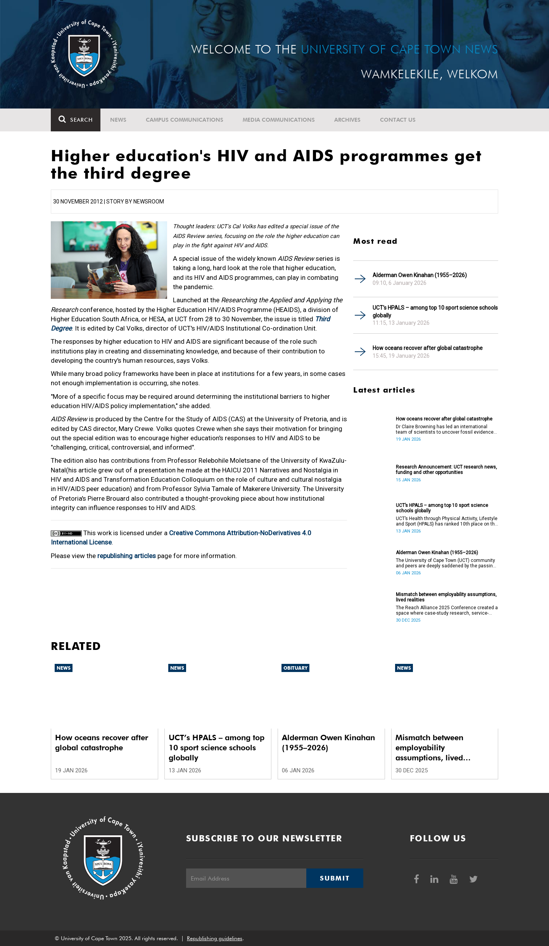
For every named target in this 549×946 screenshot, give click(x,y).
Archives (347, 120)
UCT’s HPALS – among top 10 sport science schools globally (435, 312)
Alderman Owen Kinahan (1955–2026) (420, 275)
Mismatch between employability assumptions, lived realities (446, 597)
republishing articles (126, 556)
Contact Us (398, 120)
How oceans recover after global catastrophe (428, 348)
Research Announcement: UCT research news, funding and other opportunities (446, 469)
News (118, 120)
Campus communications (184, 120)
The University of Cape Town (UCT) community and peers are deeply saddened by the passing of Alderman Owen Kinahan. (445, 563)
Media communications (279, 120)
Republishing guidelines (214, 938)
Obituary (295, 668)
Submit (334, 878)
